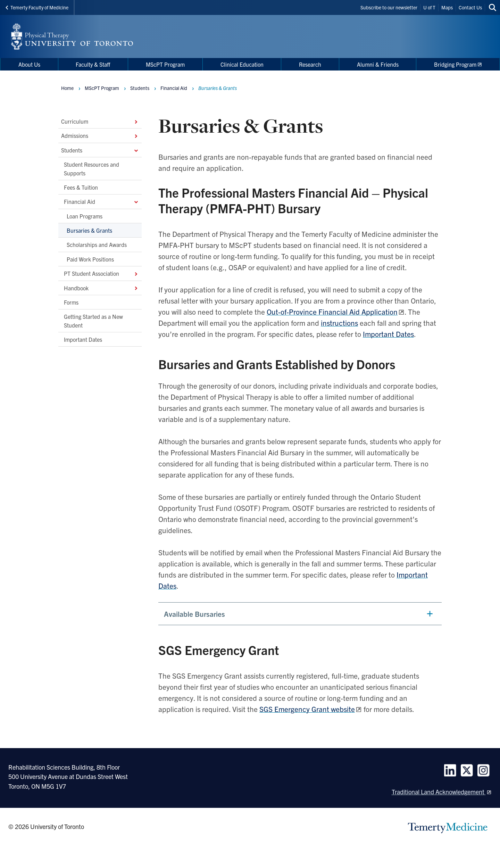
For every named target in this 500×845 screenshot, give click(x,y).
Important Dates (83, 339)
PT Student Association (101, 273)
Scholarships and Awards (97, 244)
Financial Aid (101, 201)
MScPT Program (102, 88)
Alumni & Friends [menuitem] (378, 64)
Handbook (101, 287)
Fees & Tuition (81, 187)
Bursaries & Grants (89, 230)
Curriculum (100, 121)
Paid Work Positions (90, 258)
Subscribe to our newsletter (388, 7)
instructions (339, 322)
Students (100, 149)
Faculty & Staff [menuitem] (93, 64)
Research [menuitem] (310, 64)
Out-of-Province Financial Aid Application (332, 311)
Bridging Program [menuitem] (455, 64)
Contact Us (470, 7)
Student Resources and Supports (91, 168)
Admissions (100, 135)
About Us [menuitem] (29, 64)
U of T (429, 7)
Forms (71, 302)
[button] (300, 614)
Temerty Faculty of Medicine (37, 7)
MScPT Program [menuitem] (165, 64)
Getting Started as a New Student (93, 320)
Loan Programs (84, 215)
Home (67, 88)
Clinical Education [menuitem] (242, 64)
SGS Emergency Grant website (307, 708)
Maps (447, 7)
